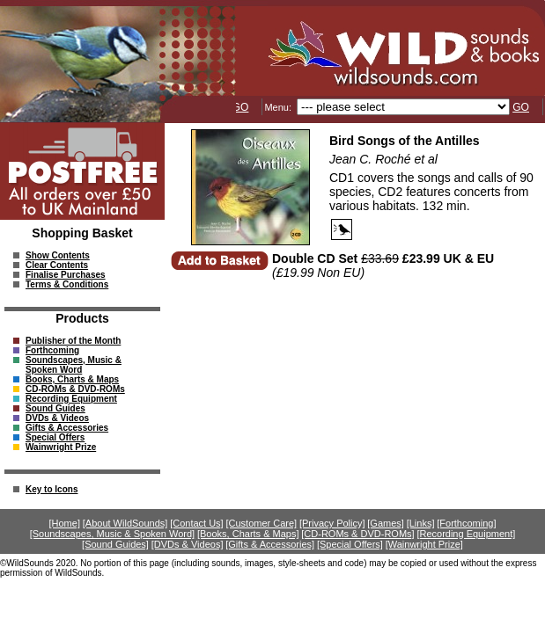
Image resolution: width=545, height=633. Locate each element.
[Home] (64, 523)
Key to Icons (51, 489)
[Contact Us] (197, 523)
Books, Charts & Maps (72, 379)
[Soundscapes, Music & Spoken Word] (112, 533)
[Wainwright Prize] (424, 544)
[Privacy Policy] (332, 523)
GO (240, 107)
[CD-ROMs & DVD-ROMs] (357, 533)
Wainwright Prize (61, 447)
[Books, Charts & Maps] (248, 533)
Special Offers (55, 437)
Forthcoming (52, 350)
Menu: (279, 107)
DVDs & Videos (57, 418)
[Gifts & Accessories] (269, 544)
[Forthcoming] (466, 523)
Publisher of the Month (73, 341)
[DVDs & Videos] (187, 544)
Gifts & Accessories (67, 428)
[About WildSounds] (125, 523)
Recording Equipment (71, 399)
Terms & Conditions (67, 284)
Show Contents (58, 255)
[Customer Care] (261, 523)
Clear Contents (57, 265)
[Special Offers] (350, 544)
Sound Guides (55, 408)
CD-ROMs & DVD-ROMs (75, 389)
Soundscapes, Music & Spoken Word (74, 365)
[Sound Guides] (115, 544)
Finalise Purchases (66, 275)
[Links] (421, 523)
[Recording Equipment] (465, 533)
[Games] (385, 523)
